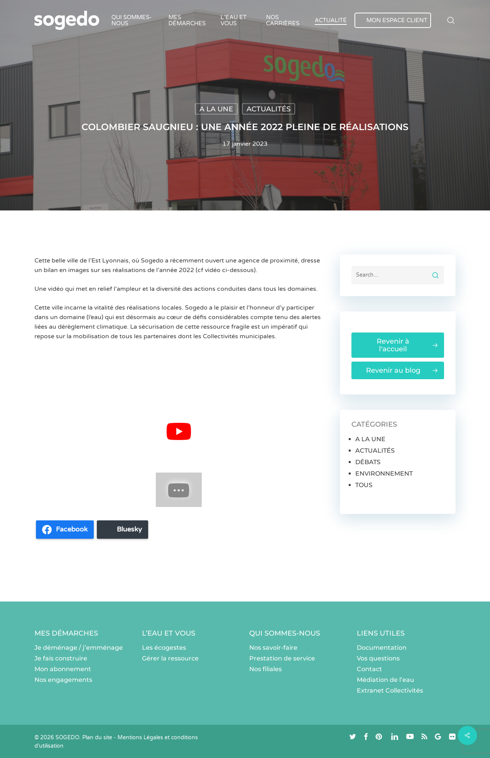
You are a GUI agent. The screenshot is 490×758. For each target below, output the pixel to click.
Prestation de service (282, 658)
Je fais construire (60, 658)
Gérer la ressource (170, 658)
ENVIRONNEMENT (384, 473)
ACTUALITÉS (269, 109)
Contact (369, 669)
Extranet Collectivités (390, 690)
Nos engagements (63, 679)
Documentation (382, 647)
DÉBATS (368, 462)
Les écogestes (164, 647)
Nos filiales (265, 669)
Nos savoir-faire (273, 647)
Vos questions (378, 658)
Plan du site (97, 737)
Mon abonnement (62, 669)
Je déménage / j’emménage (78, 647)
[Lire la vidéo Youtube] (178, 431)
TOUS (363, 485)
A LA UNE (216, 109)
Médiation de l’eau (385, 679)
